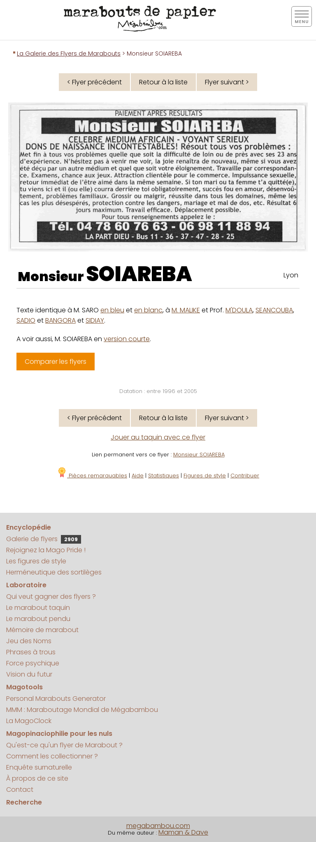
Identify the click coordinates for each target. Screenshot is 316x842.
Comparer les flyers (55, 361)
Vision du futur (29, 674)
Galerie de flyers (43, 539)
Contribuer (244, 475)
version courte (127, 339)
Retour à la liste (163, 82)
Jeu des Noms (28, 641)
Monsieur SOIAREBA (199, 454)
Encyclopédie (28, 527)
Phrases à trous (31, 652)
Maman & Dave (183, 832)
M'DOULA (239, 310)
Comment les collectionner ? (52, 756)
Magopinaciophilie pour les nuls (59, 733)
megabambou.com (158, 825)
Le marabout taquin (38, 607)
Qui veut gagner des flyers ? (51, 596)
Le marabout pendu (38, 618)
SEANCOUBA (274, 310)
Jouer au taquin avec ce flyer (158, 437)
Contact (19, 789)
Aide (138, 475)
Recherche (24, 802)
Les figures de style (36, 561)
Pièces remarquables (92, 475)
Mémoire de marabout (42, 630)
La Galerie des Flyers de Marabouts (69, 53)
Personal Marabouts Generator (56, 698)
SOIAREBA (139, 274)
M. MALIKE (186, 310)
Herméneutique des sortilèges (54, 572)
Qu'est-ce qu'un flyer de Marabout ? (64, 745)
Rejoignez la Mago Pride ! (46, 550)
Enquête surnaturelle (39, 767)
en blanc (148, 310)
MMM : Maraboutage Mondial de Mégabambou (82, 709)
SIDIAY (95, 320)
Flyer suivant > (227, 82)
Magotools (24, 687)
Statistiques (163, 475)
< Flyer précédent (94, 82)
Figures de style (205, 475)
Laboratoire (26, 585)
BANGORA (60, 320)
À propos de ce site (37, 778)
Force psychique (32, 663)
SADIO (25, 320)
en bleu (112, 310)
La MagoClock (28, 721)
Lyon (290, 275)
